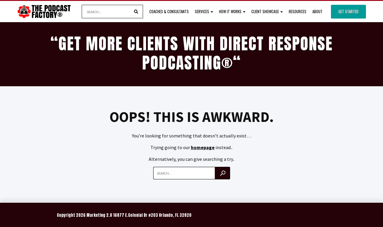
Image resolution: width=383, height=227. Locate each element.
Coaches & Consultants (169, 11)
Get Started (348, 11)
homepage (203, 147)
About (317, 11)
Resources (297, 11)
